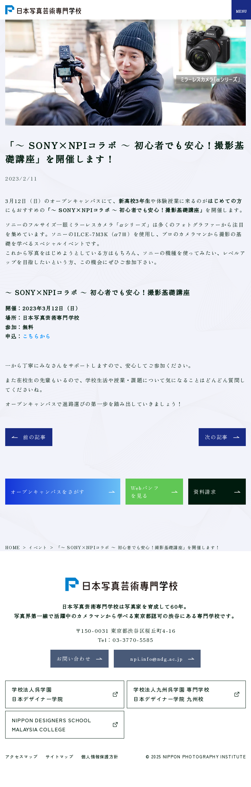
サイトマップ (59, 756)
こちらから (36, 336)
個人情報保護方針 (99, 756)
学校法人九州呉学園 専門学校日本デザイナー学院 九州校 (171, 694)
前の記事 (34, 437)
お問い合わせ (74, 658)
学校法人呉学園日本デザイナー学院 (37, 694)
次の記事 (216, 437)
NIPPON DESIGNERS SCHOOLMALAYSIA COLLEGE (51, 724)
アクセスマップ (21, 756)
